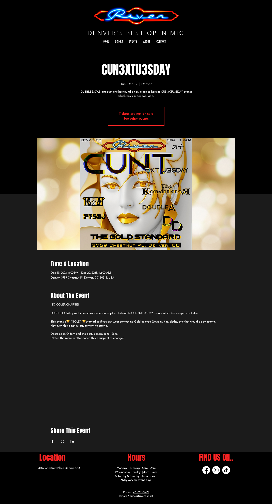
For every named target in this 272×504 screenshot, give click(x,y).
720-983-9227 (141, 492)
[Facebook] (206, 470)
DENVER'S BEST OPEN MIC (135, 32)
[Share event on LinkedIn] (72, 441)
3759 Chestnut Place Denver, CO (59, 468)
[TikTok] (226, 470)
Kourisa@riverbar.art (140, 496)
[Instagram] (216, 470)
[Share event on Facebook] (52, 441)
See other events (136, 118)
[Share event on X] (62, 441)
